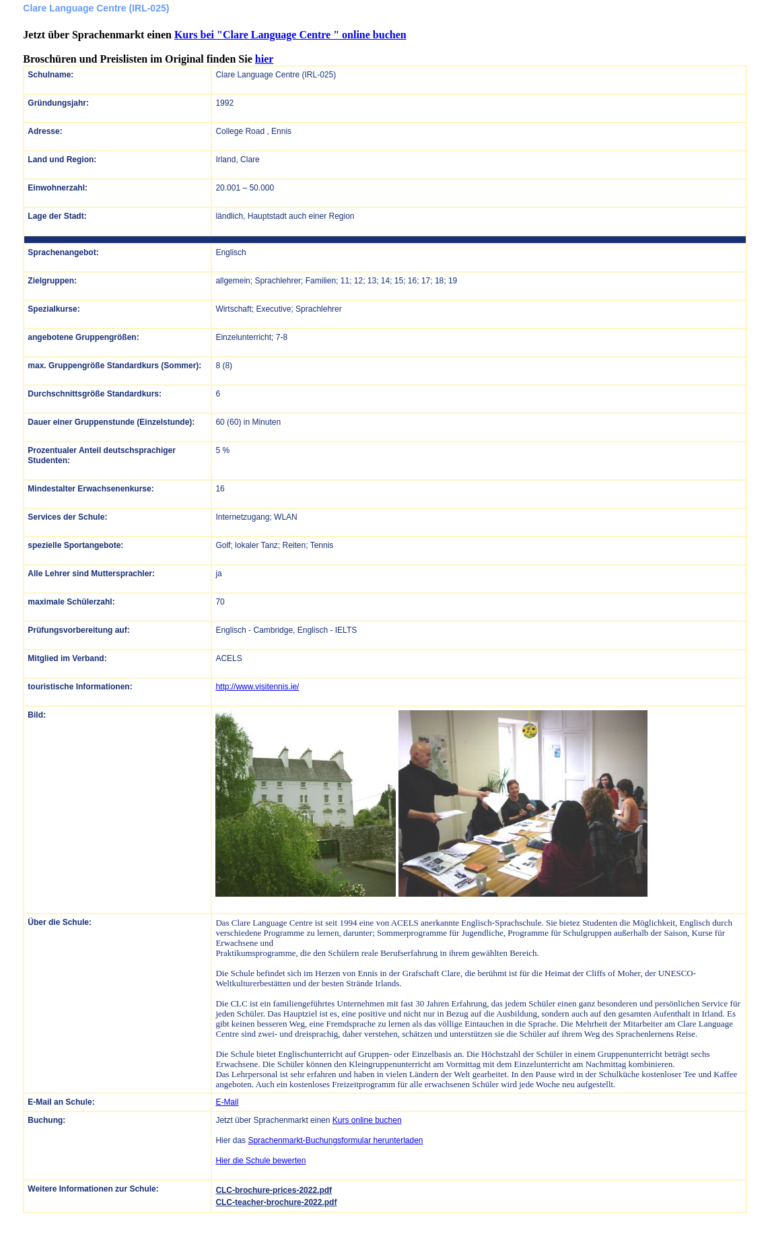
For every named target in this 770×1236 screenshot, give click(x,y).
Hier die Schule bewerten (260, 1160)
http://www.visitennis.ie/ (257, 686)
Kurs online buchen (367, 1120)
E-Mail (226, 1102)
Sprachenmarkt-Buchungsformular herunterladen (335, 1140)
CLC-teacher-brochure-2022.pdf (276, 1202)
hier (264, 59)
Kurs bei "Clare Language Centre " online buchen (290, 34)
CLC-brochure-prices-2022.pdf (273, 1190)
